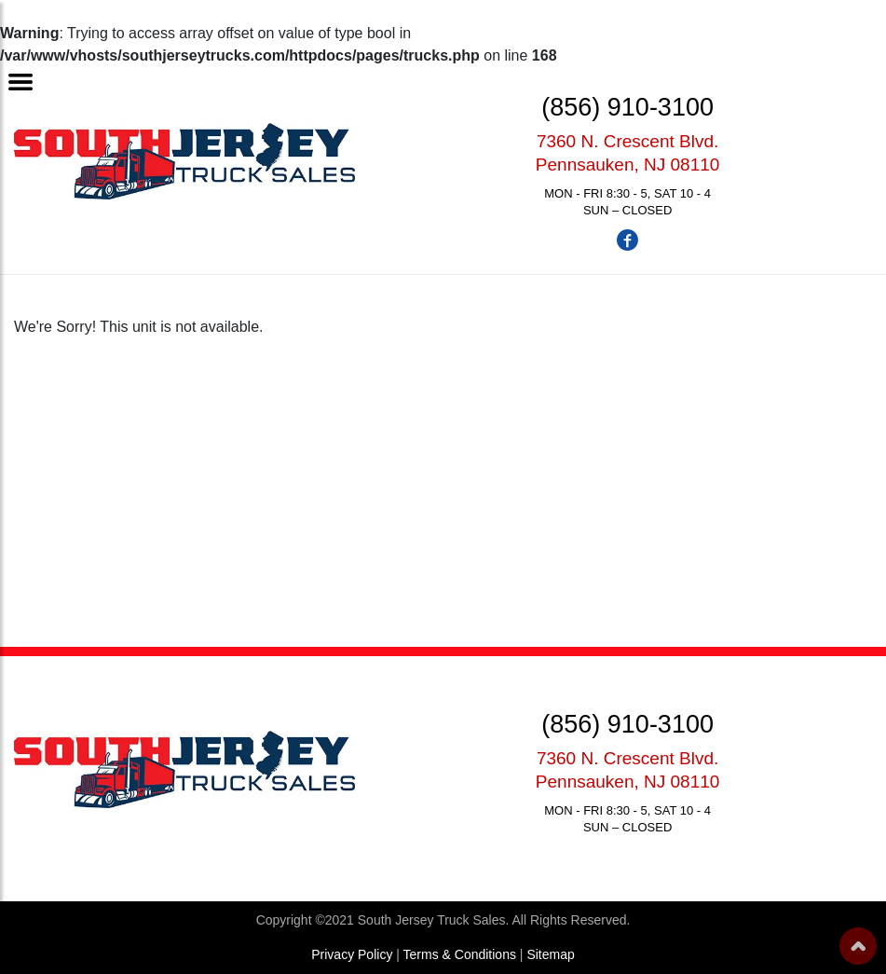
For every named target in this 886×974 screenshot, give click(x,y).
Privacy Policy (351, 954)
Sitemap (550, 954)
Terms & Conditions (459, 954)
